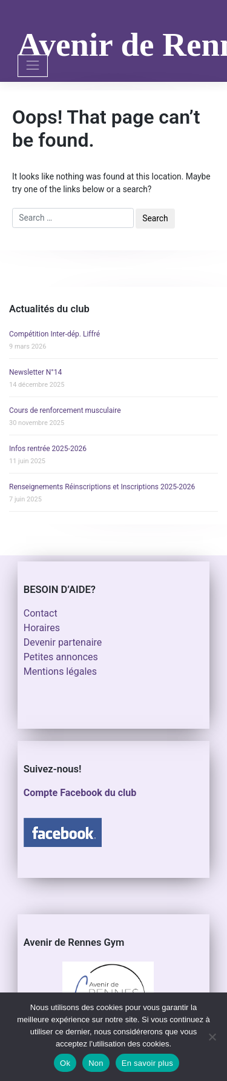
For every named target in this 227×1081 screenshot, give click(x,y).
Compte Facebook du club (80, 792)
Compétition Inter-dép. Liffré (54, 334)
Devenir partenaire (63, 642)
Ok (65, 1063)
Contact (41, 613)
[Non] (212, 1037)
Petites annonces (61, 657)
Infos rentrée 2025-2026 (48, 448)
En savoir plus (147, 1063)
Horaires (42, 628)
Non (96, 1063)
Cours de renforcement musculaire (65, 410)
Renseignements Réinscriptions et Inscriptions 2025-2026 (102, 487)
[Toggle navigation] (32, 65)
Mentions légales (60, 671)
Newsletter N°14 (35, 372)
